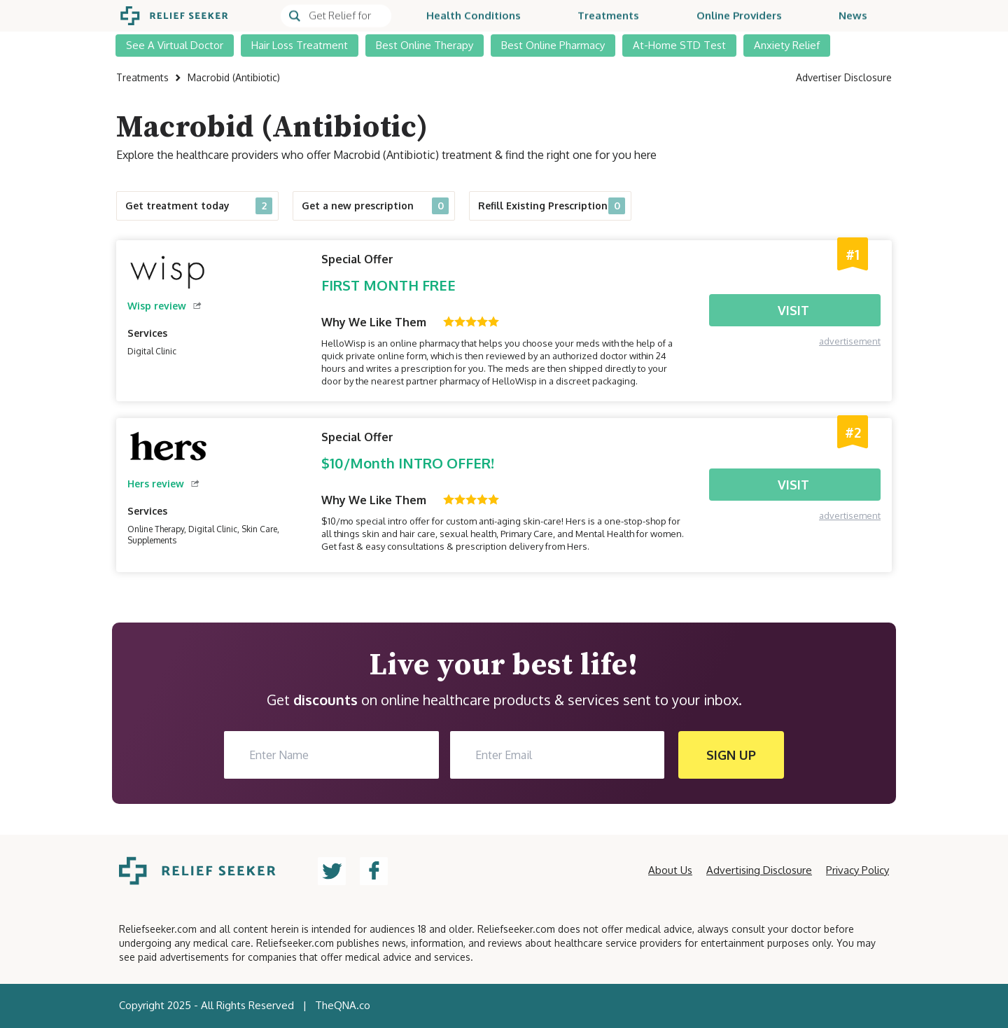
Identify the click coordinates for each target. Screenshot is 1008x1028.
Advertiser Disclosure (844, 77)
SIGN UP (731, 755)
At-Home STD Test (679, 45)
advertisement (850, 341)
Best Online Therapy (424, 45)
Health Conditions (473, 15)
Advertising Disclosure (759, 870)
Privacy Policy (857, 870)
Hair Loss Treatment (299, 45)
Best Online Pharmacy (553, 45)
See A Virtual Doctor (174, 45)
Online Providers (739, 15)
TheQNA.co (342, 1005)
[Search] (336, 16)
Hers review (163, 483)
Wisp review (164, 306)
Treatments (608, 15)
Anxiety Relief (787, 45)
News (853, 15)
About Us (670, 870)
